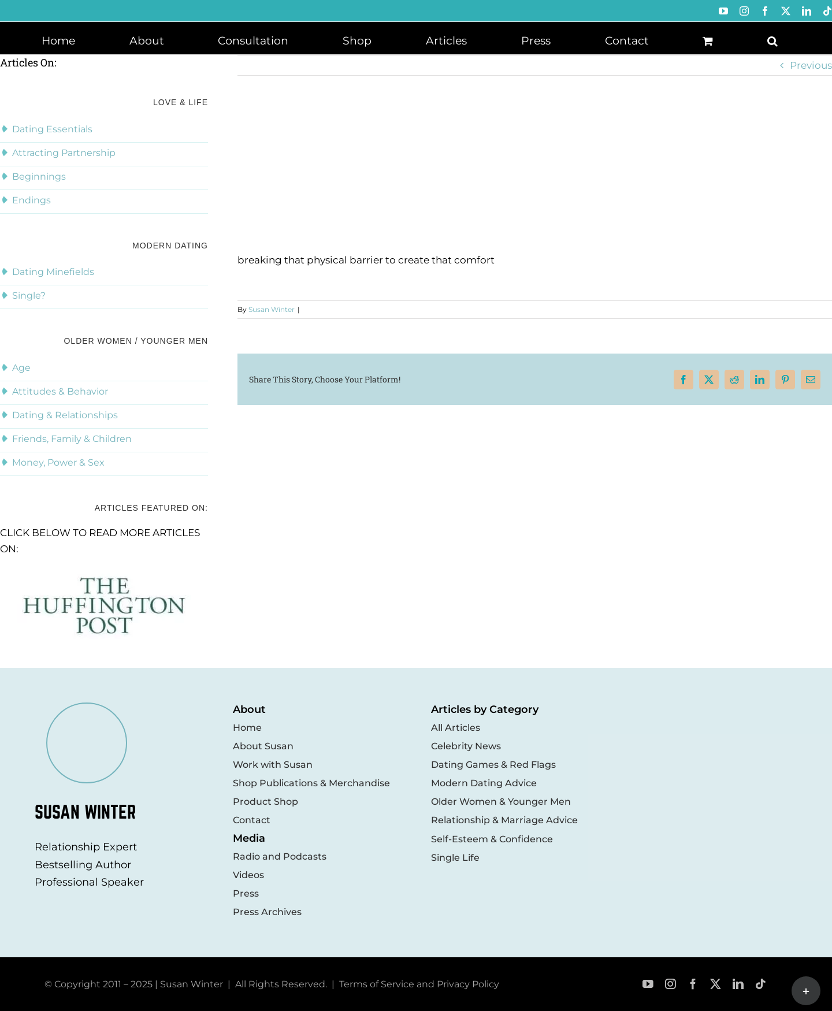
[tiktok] (760, 984)
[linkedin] (738, 984)
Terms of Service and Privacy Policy (419, 984)
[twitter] (715, 984)
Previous (811, 65)
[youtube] (647, 984)
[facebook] (693, 984)
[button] (772, 40)
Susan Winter (271, 309)
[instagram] (670, 984)
